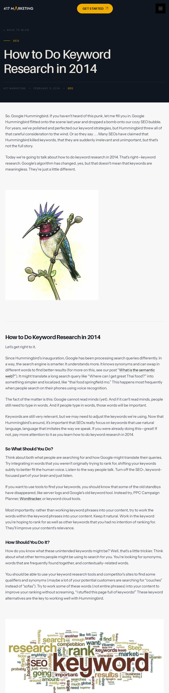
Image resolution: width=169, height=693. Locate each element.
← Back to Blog (16, 30)
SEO (70, 88)
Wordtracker (30, 498)
